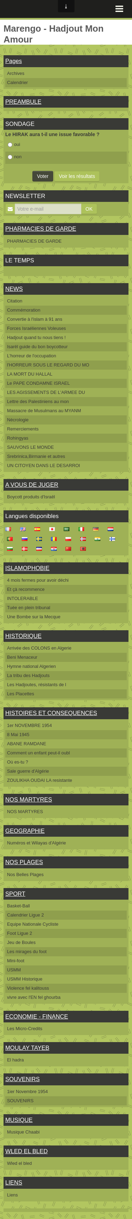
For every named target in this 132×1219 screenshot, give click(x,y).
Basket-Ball (18, 905)
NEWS (14, 289)
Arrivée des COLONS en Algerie (39, 648)
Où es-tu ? (17, 762)
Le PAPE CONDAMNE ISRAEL (38, 383)
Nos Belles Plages (25, 874)
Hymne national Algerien (31, 666)
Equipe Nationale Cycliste (32, 924)
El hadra (15, 1059)
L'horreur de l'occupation (31, 355)
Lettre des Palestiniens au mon (38, 401)
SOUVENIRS (22, 1079)
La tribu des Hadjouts (28, 675)
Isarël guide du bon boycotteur (37, 346)
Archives (15, 73)
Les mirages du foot (26, 951)
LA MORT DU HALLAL (29, 374)
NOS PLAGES (24, 862)
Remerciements (23, 429)
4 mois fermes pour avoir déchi (38, 580)
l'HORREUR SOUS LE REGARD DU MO (48, 365)
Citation (14, 301)
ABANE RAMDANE (26, 743)
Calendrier (17, 82)
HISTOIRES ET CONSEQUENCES (51, 713)
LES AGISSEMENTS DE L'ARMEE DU (46, 392)
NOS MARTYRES (28, 799)
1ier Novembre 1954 (27, 1091)
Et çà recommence (26, 589)
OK (89, 209)
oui (14, 144)
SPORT (15, 894)
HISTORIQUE (23, 636)
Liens (12, 1195)
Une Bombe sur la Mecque (34, 616)
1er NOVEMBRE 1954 (29, 725)
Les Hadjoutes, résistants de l (36, 684)
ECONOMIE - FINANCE (36, 1016)
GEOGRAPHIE (25, 831)
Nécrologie (18, 419)
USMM (14, 969)
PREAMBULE (23, 101)
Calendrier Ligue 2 (25, 915)
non (14, 156)
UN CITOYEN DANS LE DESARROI (43, 465)
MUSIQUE (19, 1120)
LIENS (13, 1182)
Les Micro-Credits (24, 1028)
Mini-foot (15, 960)
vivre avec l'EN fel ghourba (34, 997)
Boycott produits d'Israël (31, 496)
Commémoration (23, 310)
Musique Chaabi (23, 1132)
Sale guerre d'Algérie (28, 771)
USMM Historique (24, 979)
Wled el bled (19, 1163)
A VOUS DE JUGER (31, 484)
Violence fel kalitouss (28, 988)
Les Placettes (20, 693)
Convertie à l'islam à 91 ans (34, 319)
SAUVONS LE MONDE (30, 447)
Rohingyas (17, 438)
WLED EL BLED (26, 1151)
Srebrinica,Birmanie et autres (36, 456)
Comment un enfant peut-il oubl (38, 752)
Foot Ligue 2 (19, 933)
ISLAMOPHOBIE (27, 568)
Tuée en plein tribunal (28, 607)
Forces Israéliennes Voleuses (36, 328)
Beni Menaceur (22, 657)
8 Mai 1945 (18, 734)
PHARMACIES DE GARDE (40, 228)
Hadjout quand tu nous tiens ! (36, 337)
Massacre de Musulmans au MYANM (44, 410)
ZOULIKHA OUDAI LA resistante (39, 780)
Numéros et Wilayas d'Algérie (36, 842)
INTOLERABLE (22, 598)
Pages (13, 61)
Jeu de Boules (21, 942)
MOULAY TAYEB (27, 1048)
